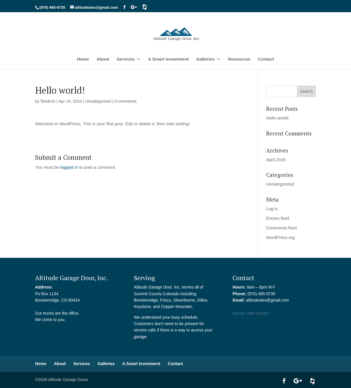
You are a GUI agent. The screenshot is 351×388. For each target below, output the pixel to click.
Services (126, 59)
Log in (272, 208)
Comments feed (281, 227)
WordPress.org (280, 237)
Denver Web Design (250, 313)
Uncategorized (98, 101)
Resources (239, 59)
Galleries (205, 59)
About (103, 59)
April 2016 (276, 159)
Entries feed (277, 218)
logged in (69, 167)
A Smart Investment (168, 59)
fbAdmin (48, 101)
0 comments (125, 101)
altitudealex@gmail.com (267, 300)
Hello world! (277, 117)
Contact (266, 59)
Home (83, 59)
